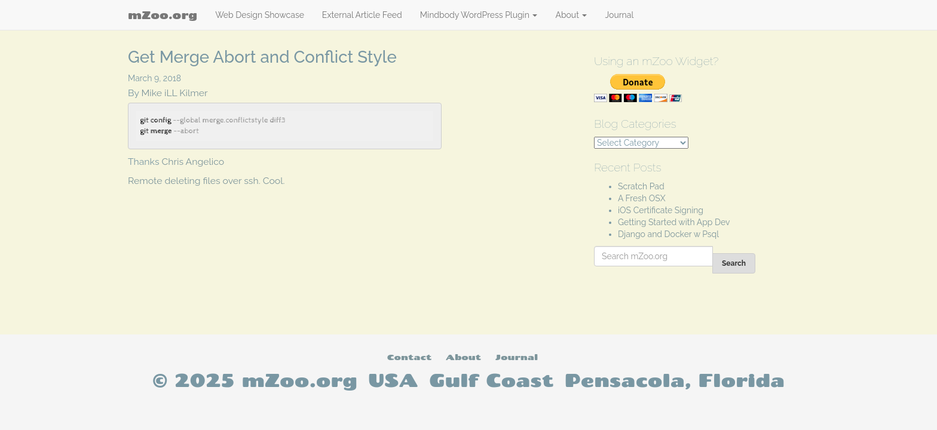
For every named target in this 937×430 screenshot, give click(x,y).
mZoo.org (162, 15)
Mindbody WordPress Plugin (479, 15)
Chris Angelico (193, 161)
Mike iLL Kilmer (175, 93)
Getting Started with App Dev (674, 222)
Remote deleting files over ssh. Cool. (206, 180)
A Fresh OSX (642, 198)
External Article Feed (362, 15)
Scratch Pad (641, 186)
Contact (409, 357)
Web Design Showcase (259, 15)
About (571, 15)
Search (734, 263)
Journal (619, 15)
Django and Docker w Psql (668, 234)
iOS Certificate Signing (660, 210)
